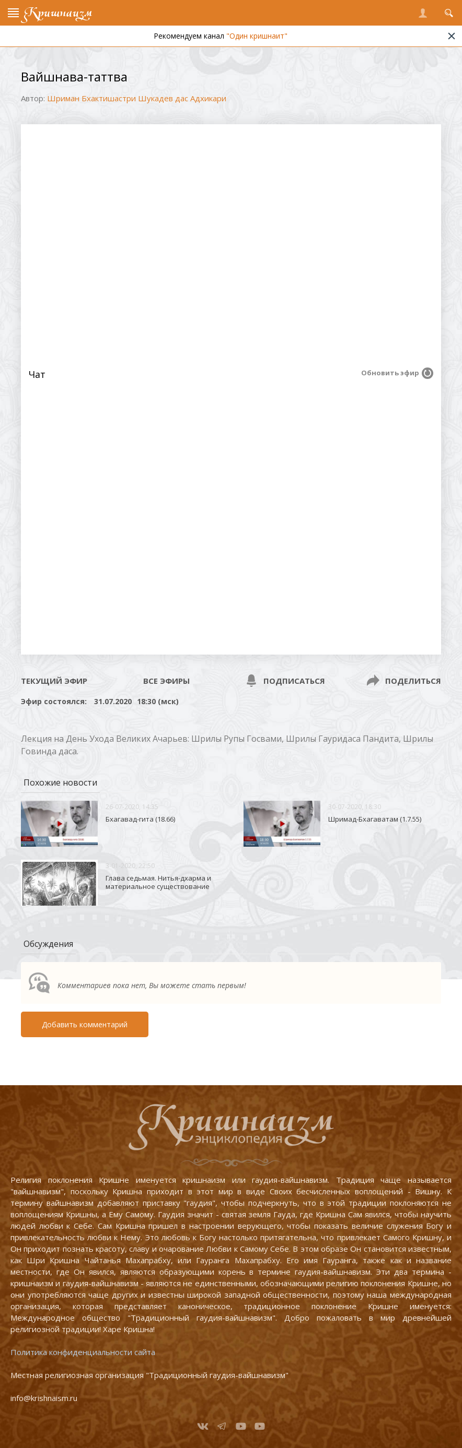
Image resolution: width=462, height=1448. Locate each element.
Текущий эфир (54, 680)
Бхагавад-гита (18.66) (140, 819)
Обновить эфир (390, 372)
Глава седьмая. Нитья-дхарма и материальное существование (158, 882)
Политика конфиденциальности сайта (82, 1352)
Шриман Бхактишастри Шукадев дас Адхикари (136, 98)
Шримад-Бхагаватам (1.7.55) (374, 819)
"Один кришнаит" (256, 36)
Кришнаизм (58, 12)
